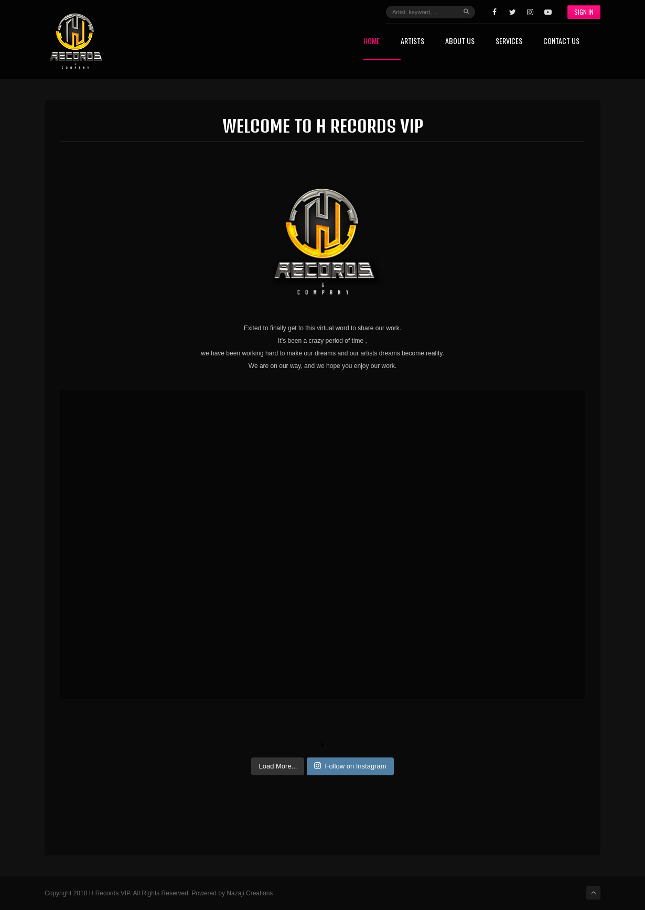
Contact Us (561, 41)
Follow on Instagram (350, 766)
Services (509, 41)
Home (371, 41)
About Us (460, 41)
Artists (412, 41)
